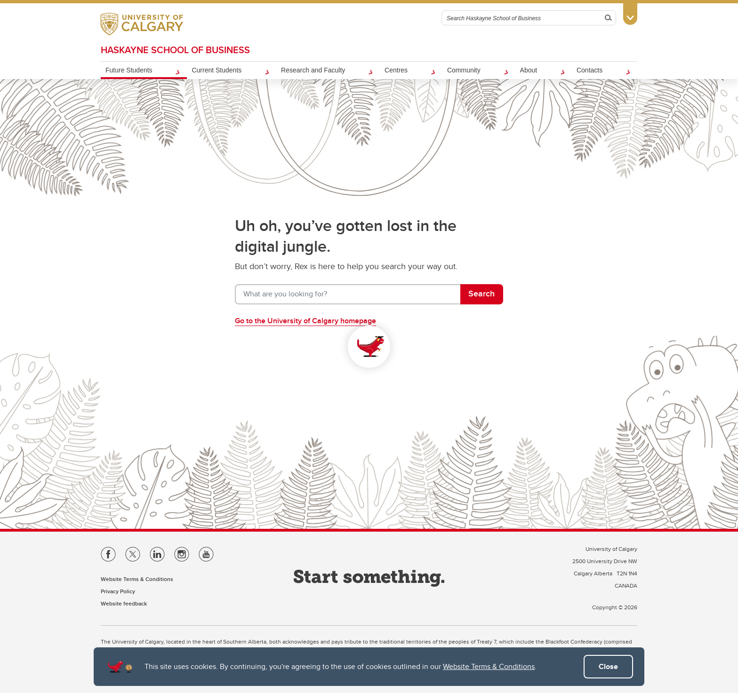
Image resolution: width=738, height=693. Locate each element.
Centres (396, 70)
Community (464, 70)
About (528, 70)
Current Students (216, 70)
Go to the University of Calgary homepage (305, 320)
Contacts (589, 70)
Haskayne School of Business (175, 49)
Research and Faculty (313, 70)
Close (608, 666)
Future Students (128, 70)
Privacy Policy (118, 591)
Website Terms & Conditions (489, 666)
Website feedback (124, 603)
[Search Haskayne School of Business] (522, 17)
